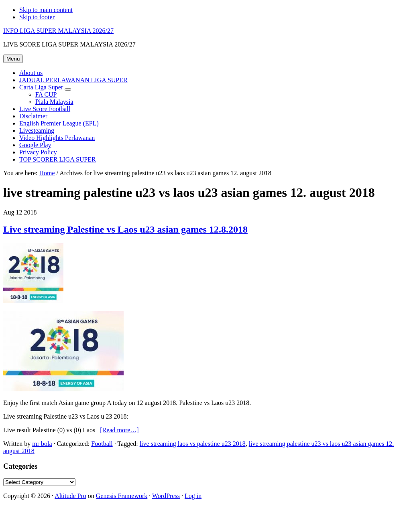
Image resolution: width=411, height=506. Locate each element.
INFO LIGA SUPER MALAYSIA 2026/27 (58, 30)
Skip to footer (37, 17)
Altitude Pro (70, 495)
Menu (13, 59)
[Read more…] (119, 430)
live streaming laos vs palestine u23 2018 (193, 443)
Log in (193, 495)
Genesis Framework (121, 495)
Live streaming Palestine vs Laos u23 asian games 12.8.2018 (125, 229)
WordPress (166, 495)
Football (101, 443)
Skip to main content (46, 9)
